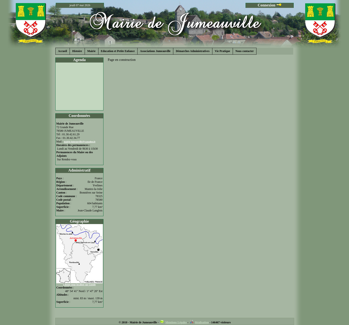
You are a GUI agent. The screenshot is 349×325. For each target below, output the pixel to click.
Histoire (77, 51)
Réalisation (202, 322)
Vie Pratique (222, 51)
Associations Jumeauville (155, 51)
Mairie (91, 51)
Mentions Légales (176, 322)
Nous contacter (244, 51)
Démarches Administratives (192, 51)
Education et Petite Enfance (118, 51)
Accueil (62, 51)
